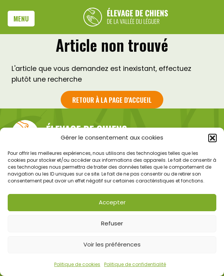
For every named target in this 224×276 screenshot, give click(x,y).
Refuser (112, 223)
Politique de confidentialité (135, 264)
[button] (212, 138)
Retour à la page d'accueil (112, 100)
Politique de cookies (77, 264)
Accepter (112, 202)
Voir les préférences (112, 244)
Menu (21, 18)
